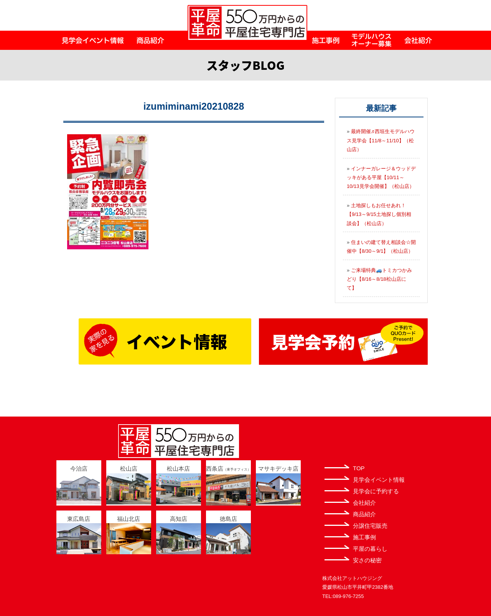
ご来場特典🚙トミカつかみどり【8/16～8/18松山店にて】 (379, 279)
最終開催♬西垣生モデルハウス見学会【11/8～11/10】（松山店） (381, 140)
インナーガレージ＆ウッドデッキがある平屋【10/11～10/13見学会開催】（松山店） (381, 177)
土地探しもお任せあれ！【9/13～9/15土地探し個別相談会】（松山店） (379, 214)
